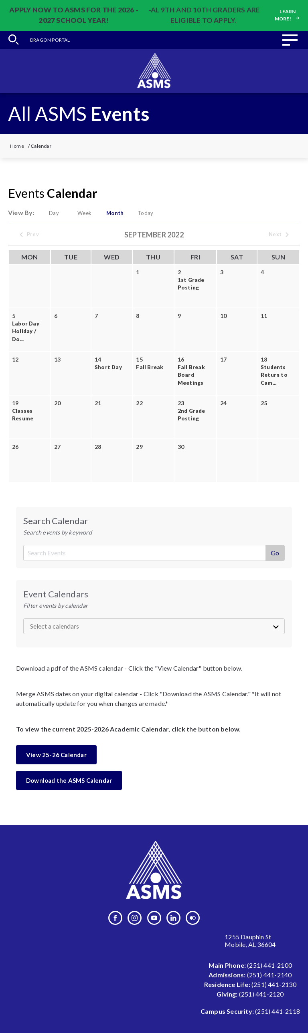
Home (17, 146)
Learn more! (288, 15)
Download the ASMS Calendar (69, 780)
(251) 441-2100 (269, 965)
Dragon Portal (50, 40)
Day (54, 213)
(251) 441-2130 (273, 984)
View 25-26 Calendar (56, 754)
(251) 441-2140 (269, 975)
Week (84, 213)
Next (279, 234)
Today (145, 213)
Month (115, 213)
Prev (29, 234)
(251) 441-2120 (261, 994)
